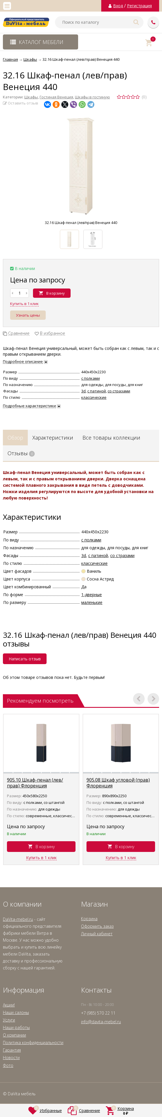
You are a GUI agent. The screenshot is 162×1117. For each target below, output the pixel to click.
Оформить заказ (97, 926)
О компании (14, 1035)
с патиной (96, 391)
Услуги (9, 1020)
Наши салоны (16, 1012)
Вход (118, 5)
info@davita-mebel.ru (101, 1021)
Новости (11, 1057)
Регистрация (139, 5)
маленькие (91, 602)
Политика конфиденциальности (33, 1042)
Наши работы (16, 1027)
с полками (90, 378)
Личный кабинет (97, 933)
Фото (8, 1065)
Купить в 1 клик (24, 303)
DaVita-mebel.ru (18, 919)
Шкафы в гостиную (92, 97)
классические (93, 397)
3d (83, 391)
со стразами (119, 391)
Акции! (9, 1005)
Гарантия (12, 1050)
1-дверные (91, 594)
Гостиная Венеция (56, 97)
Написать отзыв (25, 659)
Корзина (89, 918)
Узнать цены (28, 315)
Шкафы (31, 97)
